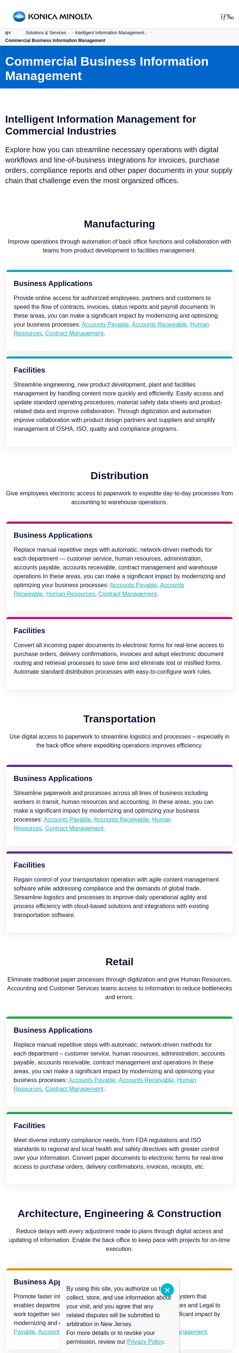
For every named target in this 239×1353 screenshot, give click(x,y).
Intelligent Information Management (109, 32)
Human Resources (70, 594)
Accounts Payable (105, 324)
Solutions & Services (45, 32)
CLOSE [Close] (167, 1289)
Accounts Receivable (159, 324)
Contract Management (74, 333)
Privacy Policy (145, 1342)
